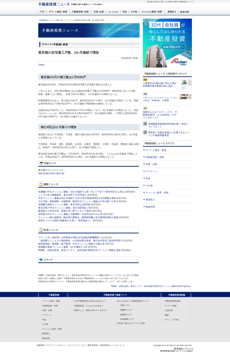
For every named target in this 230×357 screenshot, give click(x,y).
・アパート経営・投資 (50, 301)
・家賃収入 (45, 333)
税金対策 (150, 206)
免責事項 (40, 345)
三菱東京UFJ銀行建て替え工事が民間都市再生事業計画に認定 (160, 84)
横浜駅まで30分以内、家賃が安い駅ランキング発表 (64, 211)
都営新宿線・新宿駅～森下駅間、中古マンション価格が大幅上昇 (71, 243)
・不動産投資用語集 (171, 301)
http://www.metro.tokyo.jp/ (51, 173)
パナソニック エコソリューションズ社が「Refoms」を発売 (160, 99)
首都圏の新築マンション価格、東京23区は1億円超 (64, 204)
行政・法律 (151, 164)
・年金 (43, 319)
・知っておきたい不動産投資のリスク (132, 301)
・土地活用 (168, 310)
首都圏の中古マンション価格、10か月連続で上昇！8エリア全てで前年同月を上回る (81, 191)
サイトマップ (74, 345)
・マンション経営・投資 (51, 329)
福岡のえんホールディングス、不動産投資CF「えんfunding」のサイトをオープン (160, 115)
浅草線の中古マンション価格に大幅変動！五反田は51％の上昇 (70, 214)
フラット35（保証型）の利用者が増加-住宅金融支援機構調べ (69, 237)
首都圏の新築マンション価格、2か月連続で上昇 (63, 247)
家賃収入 (150, 199)
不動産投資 (54, 295)
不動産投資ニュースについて (112, 345)
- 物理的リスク (125, 314)
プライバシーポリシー (56, 345)
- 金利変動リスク (126, 319)
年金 (148, 178)
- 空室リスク (124, 305)
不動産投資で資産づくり (115, 295)
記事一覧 (59, 20)
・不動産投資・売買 (49, 306)
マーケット (68, 20)
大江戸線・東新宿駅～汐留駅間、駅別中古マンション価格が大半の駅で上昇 (77, 201)
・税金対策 (45, 338)
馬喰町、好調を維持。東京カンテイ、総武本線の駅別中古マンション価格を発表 (79, 250)
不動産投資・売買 (155, 157)
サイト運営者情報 (89, 345)
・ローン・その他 (171, 319)
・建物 (166, 315)
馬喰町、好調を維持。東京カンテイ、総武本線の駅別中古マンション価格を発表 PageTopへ (151, 286)
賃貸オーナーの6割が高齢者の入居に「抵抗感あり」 (65, 220)
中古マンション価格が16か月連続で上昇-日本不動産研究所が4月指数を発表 (77, 198)
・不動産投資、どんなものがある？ (87, 306)
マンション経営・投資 (157, 192)
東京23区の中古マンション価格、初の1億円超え (63, 207)
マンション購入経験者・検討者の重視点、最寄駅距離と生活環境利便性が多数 (78, 217)
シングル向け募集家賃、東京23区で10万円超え (62, 195)
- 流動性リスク (125, 310)
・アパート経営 (170, 306)
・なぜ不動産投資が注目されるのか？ (88, 301)
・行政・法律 (46, 310)
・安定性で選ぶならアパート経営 (130, 323)
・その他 (44, 324)
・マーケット (46, 315)
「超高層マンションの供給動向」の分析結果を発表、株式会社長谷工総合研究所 (79, 240)
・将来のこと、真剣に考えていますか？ (89, 310)
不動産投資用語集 (176, 295)
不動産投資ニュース (46, 20)
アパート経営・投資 (156, 150)
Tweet (41, 64)
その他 (149, 185)
